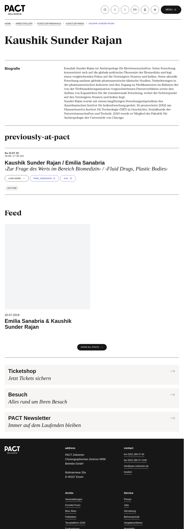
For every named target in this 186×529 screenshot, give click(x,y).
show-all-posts (92, 347)
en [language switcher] (135, 9)
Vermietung (130, 511)
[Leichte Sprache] (145, 10)
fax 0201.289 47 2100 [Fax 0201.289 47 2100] (135, 460)
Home (8, 23)
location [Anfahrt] (128, 472)
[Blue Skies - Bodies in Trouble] (47, 277)
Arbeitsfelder (24, 23)
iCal (68, 178)
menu (171, 9)
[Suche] (125, 10)
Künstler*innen (75, 23)
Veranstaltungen (73, 499)
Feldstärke (70, 517)
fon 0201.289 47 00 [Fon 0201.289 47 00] (134, 454)
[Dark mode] (155, 10)
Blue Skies (70, 511)
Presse (127, 499)
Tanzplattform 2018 (75, 523)
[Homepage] (15, 10)
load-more (16, 178)
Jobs (126, 505)
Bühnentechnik (132, 517)
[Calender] (105, 10)
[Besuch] (115, 10)
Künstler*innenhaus (49, 23)
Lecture (12, 188)
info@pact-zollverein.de (136, 466)
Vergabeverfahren (133, 523)
